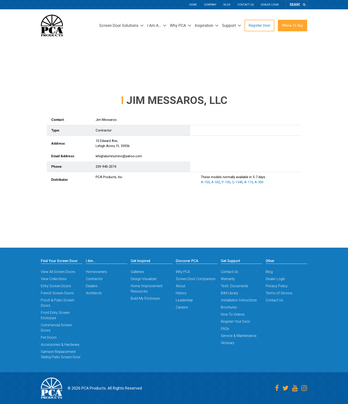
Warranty (228, 279)
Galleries (137, 272)
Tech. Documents (234, 286)
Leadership (184, 300)
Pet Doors (49, 337)
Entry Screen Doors (56, 286)
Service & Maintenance (239, 336)
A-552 (215, 182)
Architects (94, 293)
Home (193, 4)
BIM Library (229, 293)
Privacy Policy (277, 286)
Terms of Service (279, 293)
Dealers (92, 286)
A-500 (259, 182)
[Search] (304, 4)
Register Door (259, 25)
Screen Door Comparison (196, 279)
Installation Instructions (239, 300)
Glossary (228, 343)
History (181, 293)
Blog (226, 4)
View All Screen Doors (58, 272)
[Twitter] (285, 388)
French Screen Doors (57, 293)
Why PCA (183, 272)
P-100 (226, 182)
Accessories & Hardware (60, 344)
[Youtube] (295, 388)
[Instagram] (304, 388)
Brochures (229, 307)
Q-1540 (237, 182)
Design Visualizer (144, 279)
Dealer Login (270, 4)
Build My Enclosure (145, 298)
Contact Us (245, 4)
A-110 (248, 182)
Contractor (94, 279)
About (180, 286)
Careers (182, 307)
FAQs (225, 328)
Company (210, 4)
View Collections (54, 279)
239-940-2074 (106, 167)
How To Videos (233, 314)
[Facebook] (277, 388)
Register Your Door (235, 321)
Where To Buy (292, 25)
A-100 (205, 182)
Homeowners (96, 272)
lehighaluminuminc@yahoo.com (119, 156)
